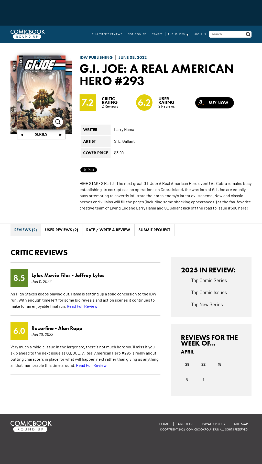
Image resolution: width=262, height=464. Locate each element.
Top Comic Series (209, 280)
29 (187, 364)
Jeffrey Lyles (89, 275)
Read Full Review (82, 305)
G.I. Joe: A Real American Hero (157, 74)
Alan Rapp (70, 328)
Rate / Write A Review (108, 229)
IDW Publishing (96, 57)
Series (41, 134)
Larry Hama (124, 129)
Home (164, 424)
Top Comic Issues (209, 292)
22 (203, 364)
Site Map (241, 424)
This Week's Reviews (107, 34)
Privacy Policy (213, 424)
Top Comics (137, 34)
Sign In (200, 34)
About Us (185, 424)
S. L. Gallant (124, 140)
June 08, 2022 (133, 57)
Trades (157, 34)
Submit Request (154, 229)
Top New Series (207, 304)
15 (219, 364)
